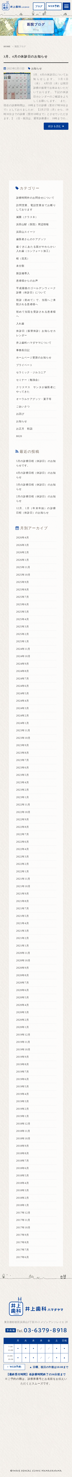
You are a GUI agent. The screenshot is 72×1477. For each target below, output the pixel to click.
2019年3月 (22, 1101)
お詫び (20, 414)
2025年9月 (22, 582)
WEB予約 (54, 6)
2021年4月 (22, 923)
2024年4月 (22, 700)
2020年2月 (22, 1020)
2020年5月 (22, 997)
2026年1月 (22, 560)
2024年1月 (22, 723)
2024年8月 (22, 671)
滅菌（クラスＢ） (27, 217)
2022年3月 (22, 856)
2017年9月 (22, 1235)
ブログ (38, 6)
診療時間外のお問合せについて (35, 197)
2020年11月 (23, 953)
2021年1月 (22, 945)
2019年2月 (22, 1109)
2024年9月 (22, 663)
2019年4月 (22, 1094)
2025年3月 (22, 626)
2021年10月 (23, 886)
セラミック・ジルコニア (31, 372)
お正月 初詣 (24, 428)
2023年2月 (22, 789)
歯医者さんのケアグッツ (31, 239)
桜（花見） (23, 258)
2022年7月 (22, 834)
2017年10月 (23, 1227)
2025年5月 (22, 611)
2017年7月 (22, 1249)
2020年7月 (22, 982)
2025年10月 (23, 574)
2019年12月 (23, 1034)
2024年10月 (23, 656)
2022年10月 (23, 812)
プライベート (24, 365)
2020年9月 (22, 967)
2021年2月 (22, 938)
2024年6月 (22, 686)
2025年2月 (22, 634)
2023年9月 (22, 745)
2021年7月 (22, 908)
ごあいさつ (23, 406)
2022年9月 (22, 819)
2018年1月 (22, 1205)
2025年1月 (22, 641)
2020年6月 (22, 990)
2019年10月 (23, 1049)
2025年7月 (22, 597)
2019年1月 (22, 1116)
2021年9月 (22, 893)
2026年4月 (22, 537)
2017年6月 (22, 1257)
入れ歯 (20, 323)
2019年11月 (23, 1042)
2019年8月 (22, 1064)
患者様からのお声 (27, 280)
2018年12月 (23, 1123)
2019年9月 (22, 1057)
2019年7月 (22, 1071)
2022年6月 (22, 841)
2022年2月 (22, 864)
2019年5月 (22, 1086)
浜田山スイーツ (25, 232)
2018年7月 (22, 1160)
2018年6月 (22, 1168)
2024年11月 (23, 649)
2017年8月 (22, 1242)
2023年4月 (22, 782)
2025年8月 (22, 589)
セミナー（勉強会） (28, 380)
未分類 (20, 266)
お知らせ (36, 68)
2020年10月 (23, 960)
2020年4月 (22, 1005)
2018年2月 (22, 1198)
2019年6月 (22, 1079)
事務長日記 (23, 350)
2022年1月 (22, 871)
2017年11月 (23, 1220)
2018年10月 (23, 1138)
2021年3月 (22, 930)
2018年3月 (22, 1190)
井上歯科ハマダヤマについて (34, 342)
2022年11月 (23, 804)
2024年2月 (22, 715)
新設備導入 (23, 273)
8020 (19, 436)
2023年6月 (22, 767)
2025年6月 (22, 604)
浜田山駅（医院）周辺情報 (32, 224)
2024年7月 (22, 678)
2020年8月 (22, 975)
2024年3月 (22, 708)
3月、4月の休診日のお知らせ (26, 56)
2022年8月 (22, 827)
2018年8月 (22, 1153)
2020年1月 (22, 1027)
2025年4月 (22, 619)
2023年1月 (22, 797)
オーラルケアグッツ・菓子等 (34, 399)
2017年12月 (23, 1212)
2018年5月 (22, 1175)
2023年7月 (22, 760)
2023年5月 (22, 775)
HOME (7, 46)
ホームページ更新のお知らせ (34, 357)
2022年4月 (22, 849)
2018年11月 (23, 1131)
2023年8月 (22, 752)
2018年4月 (22, 1183)
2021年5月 (22, 916)
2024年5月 (22, 693)
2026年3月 (22, 545)
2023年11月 (23, 730)
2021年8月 (22, 901)
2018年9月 (22, 1146)
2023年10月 (23, 738)
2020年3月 (22, 1012)
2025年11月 (23, 567)
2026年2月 (22, 552)
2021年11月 (23, 878)
